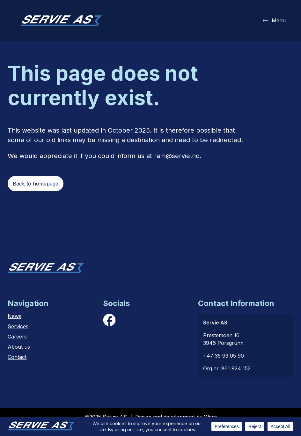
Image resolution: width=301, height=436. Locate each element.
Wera (210, 417)
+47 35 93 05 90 (223, 355)
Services (18, 326)
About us (19, 346)
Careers (17, 336)
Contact (17, 357)
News (14, 316)
